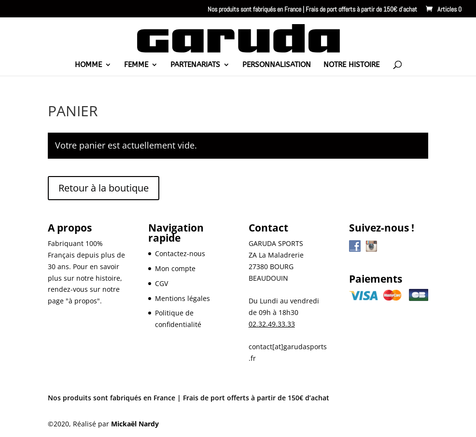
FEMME (136, 65)
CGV (161, 283)
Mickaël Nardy (135, 423)
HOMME (88, 65)
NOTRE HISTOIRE (351, 65)
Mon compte (175, 268)
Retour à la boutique (103, 187)
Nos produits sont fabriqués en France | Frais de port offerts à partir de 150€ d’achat (312, 10)
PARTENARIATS (195, 65)
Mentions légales (182, 298)
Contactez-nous (180, 253)
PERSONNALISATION (276, 65)
